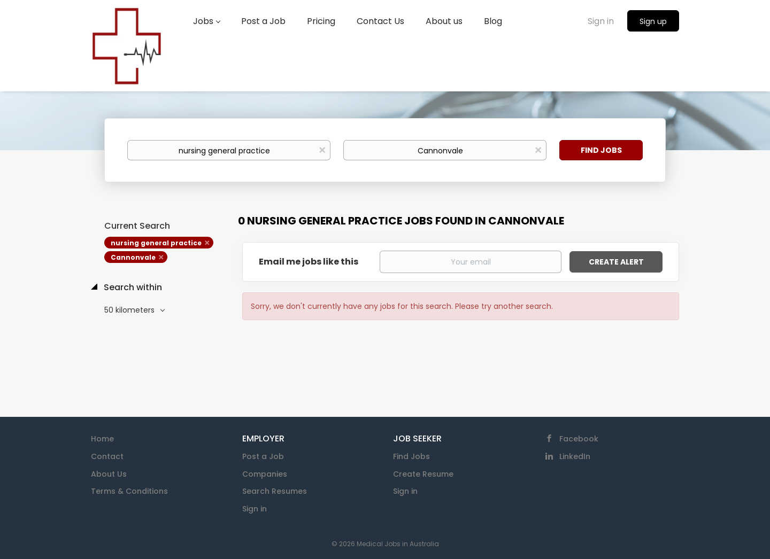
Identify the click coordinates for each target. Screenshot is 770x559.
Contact (107, 456)
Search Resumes (274, 491)
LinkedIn (574, 456)
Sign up (653, 21)
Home (102, 438)
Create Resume (423, 474)
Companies (264, 474)
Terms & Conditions (129, 491)
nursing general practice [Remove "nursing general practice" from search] (156, 242)
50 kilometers (130, 310)
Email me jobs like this (308, 262)
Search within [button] (132, 287)
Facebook (578, 438)
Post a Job (263, 456)
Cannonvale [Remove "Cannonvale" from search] (133, 257)
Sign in (601, 21)
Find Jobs (601, 150)
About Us (109, 474)
